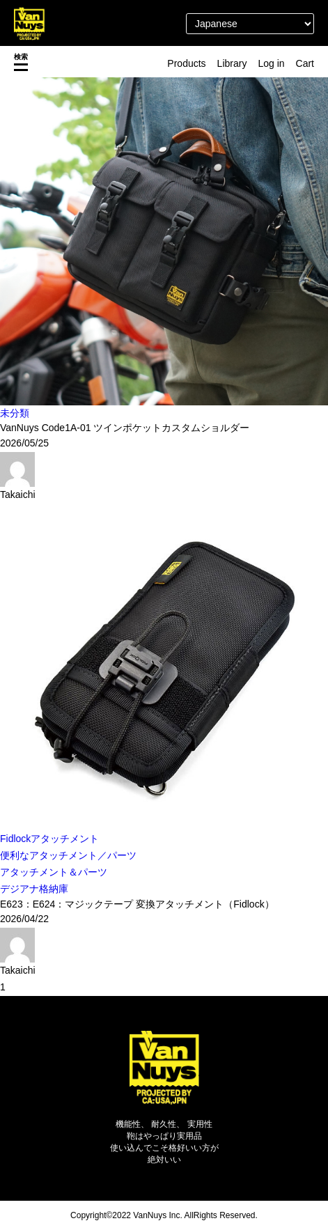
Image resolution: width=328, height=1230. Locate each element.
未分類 (14, 413)
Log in (271, 63)
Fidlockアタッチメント (49, 838)
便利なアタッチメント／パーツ (68, 855)
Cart (305, 63)
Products (186, 63)
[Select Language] (250, 23)
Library (232, 63)
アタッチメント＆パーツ (53, 872)
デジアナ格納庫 (34, 888)
